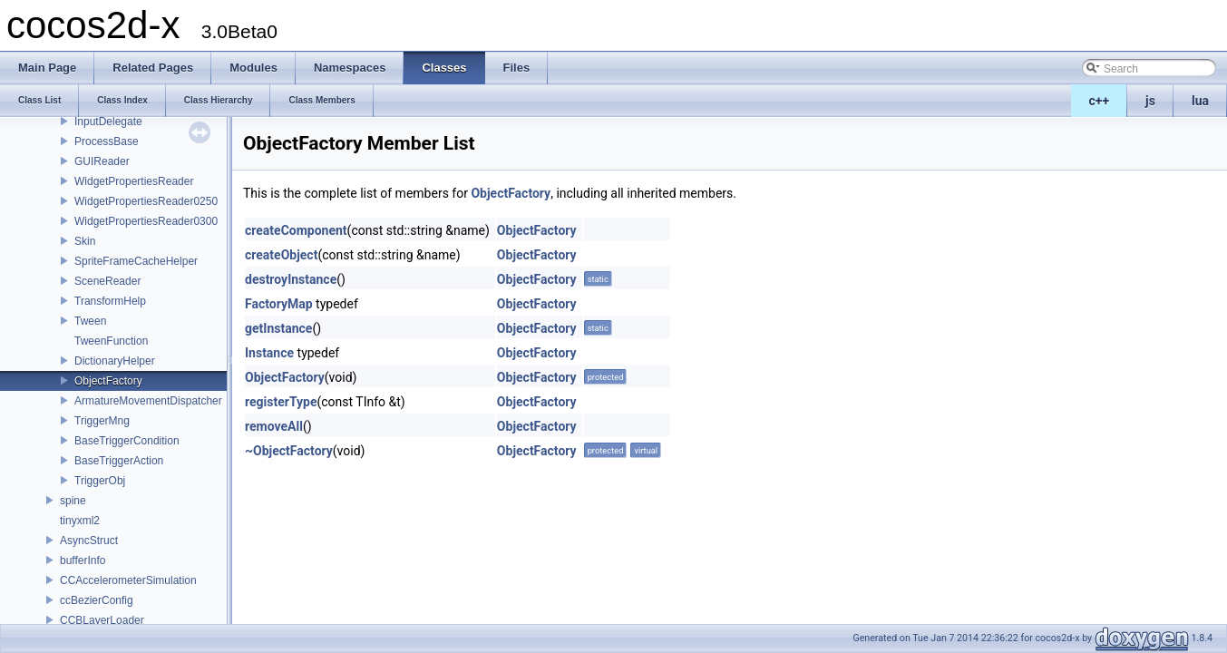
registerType (281, 402)
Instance (269, 353)
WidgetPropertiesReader (133, 181)
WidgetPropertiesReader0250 (146, 201)
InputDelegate (108, 121)
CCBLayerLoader (102, 620)
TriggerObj (99, 480)
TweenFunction (111, 341)
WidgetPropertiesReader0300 (146, 221)
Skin (84, 241)
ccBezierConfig (96, 600)
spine (73, 500)
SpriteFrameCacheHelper (136, 261)
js (1150, 100)
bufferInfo (82, 560)
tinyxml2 (80, 520)
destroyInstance (290, 279)
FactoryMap (279, 304)
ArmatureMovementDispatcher (148, 401)
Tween (90, 321)
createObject (281, 255)
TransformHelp (110, 301)
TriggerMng (102, 420)
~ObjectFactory (289, 450)
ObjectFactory (108, 381)
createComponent (296, 230)
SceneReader (107, 281)
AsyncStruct (89, 540)
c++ (1099, 100)
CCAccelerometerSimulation (128, 580)
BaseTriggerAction (118, 460)
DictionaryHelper (114, 361)
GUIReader (102, 161)
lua (1200, 100)
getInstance (278, 328)
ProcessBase (106, 141)
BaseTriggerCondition (127, 440)
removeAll (274, 426)
